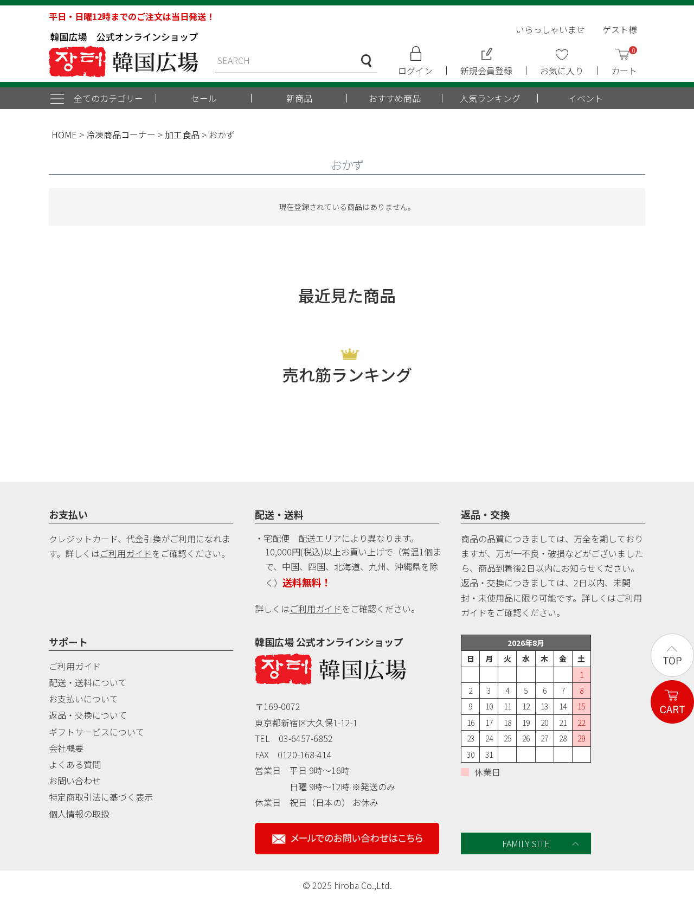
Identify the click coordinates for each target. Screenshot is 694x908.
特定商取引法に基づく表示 (101, 796)
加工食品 (182, 134)
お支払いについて (83, 698)
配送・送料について (88, 682)
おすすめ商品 (395, 98)
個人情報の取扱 (79, 813)
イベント (585, 98)
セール (204, 98)
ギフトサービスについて (96, 731)
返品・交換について (88, 714)
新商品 (299, 98)
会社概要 (66, 747)
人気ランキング (490, 98)
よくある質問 (75, 764)
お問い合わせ (75, 780)
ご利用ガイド (126, 553)
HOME (64, 134)
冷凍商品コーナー (121, 134)
